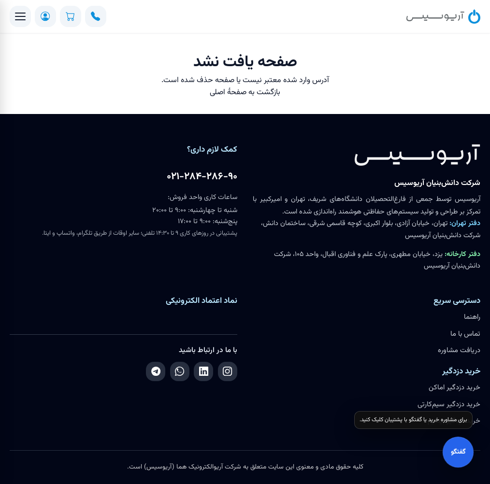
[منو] (20, 16)
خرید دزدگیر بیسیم (454, 421)
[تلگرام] (155, 371)
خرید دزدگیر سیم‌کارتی (449, 404)
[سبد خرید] (70, 16)
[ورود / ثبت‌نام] (45, 16)
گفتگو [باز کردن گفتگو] (458, 452)
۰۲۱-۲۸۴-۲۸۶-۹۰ (202, 177)
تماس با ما (465, 334)
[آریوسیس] (443, 16)
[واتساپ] (179, 371)
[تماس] (95, 16)
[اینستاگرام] (227, 371)
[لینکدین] (203, 371)
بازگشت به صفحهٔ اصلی (245, 92)
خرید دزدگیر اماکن (454, 387)
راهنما (472, 317)
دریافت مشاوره (459, 350)
